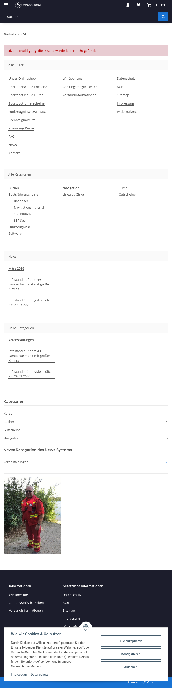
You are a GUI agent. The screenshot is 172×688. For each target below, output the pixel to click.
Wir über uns (72, 78)
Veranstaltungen (21, 340)
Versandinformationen (80, 95)
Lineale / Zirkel (74, 194)
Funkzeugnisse (20, 227)
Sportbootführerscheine (27, 103)
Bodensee (21, 201)
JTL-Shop (148, 682)
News (13, 145)
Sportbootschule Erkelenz (28, 87)
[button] (128, 4)
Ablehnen (130, 667)
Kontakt (14, 153)
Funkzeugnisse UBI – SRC (27, 111)
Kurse (123, 188)
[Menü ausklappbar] (6, 3)
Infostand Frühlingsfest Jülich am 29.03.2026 (31, 302)
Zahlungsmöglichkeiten (80, 87)
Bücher (9, 422)
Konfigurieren (130, 654)
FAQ (12, 136)
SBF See (20, 220)
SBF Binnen (22, 214)
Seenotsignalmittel (23, 120)
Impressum (19, 674)
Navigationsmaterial (29, 207)
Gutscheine (127, 194)
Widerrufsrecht (128, 111)
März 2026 (16, 268)
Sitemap (123, 95)
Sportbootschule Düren (26, 95)
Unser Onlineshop (22, 78)
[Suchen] (163, 16)
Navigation (12, 438)
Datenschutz (39, 674)
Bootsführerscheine (23, 194)
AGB (120, 87)
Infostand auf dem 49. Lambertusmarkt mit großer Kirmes (29, 284)
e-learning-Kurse (21, 128)
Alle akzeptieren (130, 641)
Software (15, 233)
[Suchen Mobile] (81, 16)
